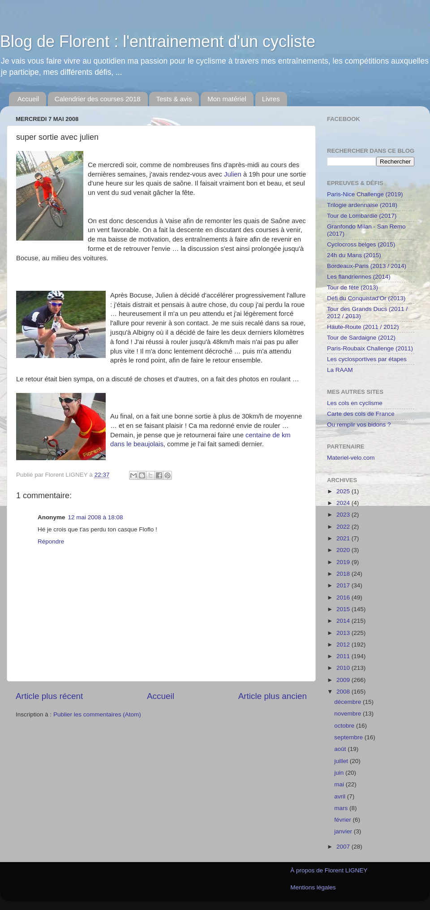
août (341, 749)
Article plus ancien (272, 696)
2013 (344, 633)
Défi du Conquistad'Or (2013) (366, 298)
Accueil (28, 99)
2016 (344, 597)
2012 (344, 644)
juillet (342, 761)
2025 (344, 491)
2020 (344, 550)
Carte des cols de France (361, 413)
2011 (344, 656)
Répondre (51, 541)
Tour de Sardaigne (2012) (361, 337)
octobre (345, 725)
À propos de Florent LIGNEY (328, 870)
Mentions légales (312, 887)
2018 (344, 573)
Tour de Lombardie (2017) (361, 215)
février (343, 819)
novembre (348, 713)
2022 (344, 526)
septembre (349, 737)
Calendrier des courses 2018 (98, 99)
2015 (344, 609)
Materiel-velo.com (351, 457)
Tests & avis (174, 99)
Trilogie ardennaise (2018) (362, 205)
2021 (344, 538)
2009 (344, 680)
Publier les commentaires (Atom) (97, 714)
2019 (344, 562)
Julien (232, 174)
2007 (344, 846)
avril (340, 796)
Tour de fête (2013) (352, 287)
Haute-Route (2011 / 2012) (363, 326)
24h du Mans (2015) (354, 255)
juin (339, 772)
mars (341, 808)
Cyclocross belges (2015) (361, 244)
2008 (344, 691)
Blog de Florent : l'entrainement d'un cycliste (157, 41)
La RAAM (340, 370)
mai (340, 784)
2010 (344, 667)
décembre (348, 702)
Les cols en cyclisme (355, 403)
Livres (271, 99)
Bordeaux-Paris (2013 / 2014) (366, 266)
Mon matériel (226, 99)
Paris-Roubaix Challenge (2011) (370, 348)
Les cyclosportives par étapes (367, 359)
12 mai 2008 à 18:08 (95, 517)
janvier (344, 831)
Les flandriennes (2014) (359, 276)
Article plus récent (49, 696)
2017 (344, 585)
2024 (344, 503)
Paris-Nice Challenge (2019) (365, 194)
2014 (344, 620)
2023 (344, 514)
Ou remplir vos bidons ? (359, 424)
